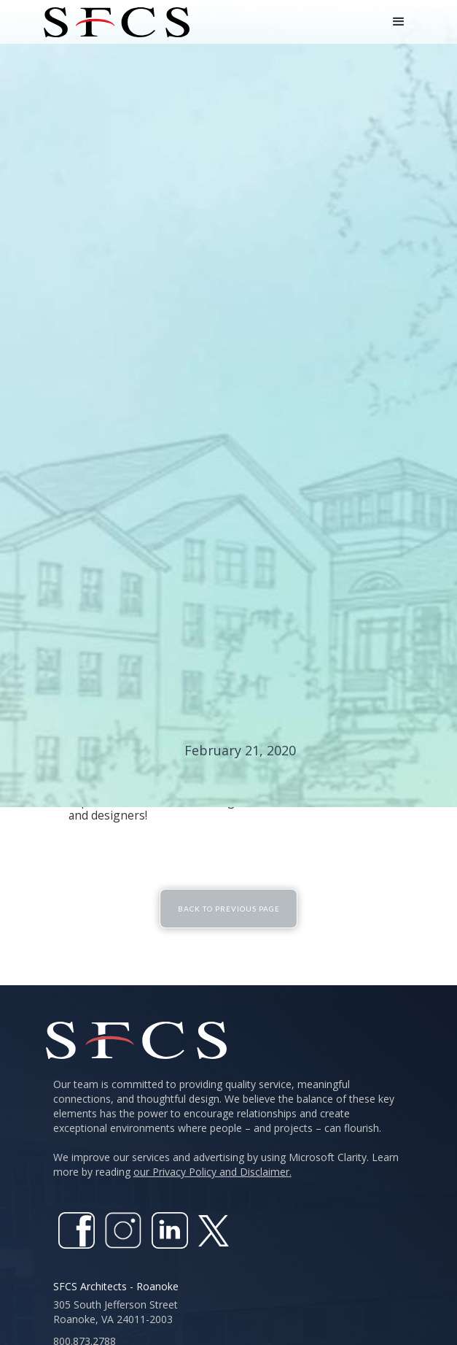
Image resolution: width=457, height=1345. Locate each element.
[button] (399, 22)
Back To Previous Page (229, 908)
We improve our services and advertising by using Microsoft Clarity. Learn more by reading (226, 1164)
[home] (113, 22)
